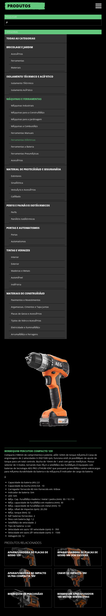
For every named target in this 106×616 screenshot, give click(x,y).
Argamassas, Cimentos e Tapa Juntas (30, 306)
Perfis (14, 212)
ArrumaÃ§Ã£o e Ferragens (24, 334)
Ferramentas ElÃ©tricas (23, 139)
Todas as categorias (20, 38)
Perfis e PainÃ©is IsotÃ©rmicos (28, 205)
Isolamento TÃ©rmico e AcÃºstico (29, 76)
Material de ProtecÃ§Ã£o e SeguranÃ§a (33, 169)
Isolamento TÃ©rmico (22, 83)
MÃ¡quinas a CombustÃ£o (24, 126)
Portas (14, 234)
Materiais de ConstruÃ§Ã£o (25, 293)
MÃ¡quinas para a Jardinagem (26, 119)
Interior (15, 257)
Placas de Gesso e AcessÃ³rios (26, 313)
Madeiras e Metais (20, 270)
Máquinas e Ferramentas (23, 99)
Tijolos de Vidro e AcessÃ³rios (26, 320)
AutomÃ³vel (17, 277)
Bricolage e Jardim (19, 47)
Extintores (16, 176)
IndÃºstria (16, 284)
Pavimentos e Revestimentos (25, 300)
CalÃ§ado (16, 196)
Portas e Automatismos (22, 228)
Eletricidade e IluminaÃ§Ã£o (25, 327)
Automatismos (18, 241)
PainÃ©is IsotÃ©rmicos (23, 218)
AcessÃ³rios (17, 53)
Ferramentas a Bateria (22, 146)
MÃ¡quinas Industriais (22, 105)
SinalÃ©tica (17, 182)
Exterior (15, 263)
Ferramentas (17, 60)
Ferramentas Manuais (22, 133)
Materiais (16, 67)
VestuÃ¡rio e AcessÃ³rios (23, 189)
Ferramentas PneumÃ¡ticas (25, 153)
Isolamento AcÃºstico (21, 90)
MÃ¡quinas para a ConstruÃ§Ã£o (27, 112)
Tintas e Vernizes (18, 250)
